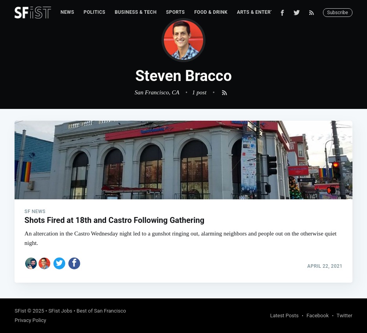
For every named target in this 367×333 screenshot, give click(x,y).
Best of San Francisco (101, 311)
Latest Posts (284, 315)
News (67, 12)
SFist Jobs (60, 311)
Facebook (317, 315)
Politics (94, 12)
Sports (175, 12)
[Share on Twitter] (59, 263)
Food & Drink (211, 12)
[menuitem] (67, 12)
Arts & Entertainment (266, 12)
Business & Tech (136, 12)
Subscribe (337, 12)
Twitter (344, 315)
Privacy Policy (30, 320)
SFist (20, 311)
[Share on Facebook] (74, 263)
